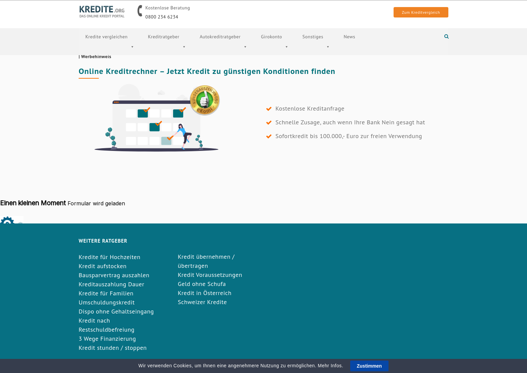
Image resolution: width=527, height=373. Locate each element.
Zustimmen (369, 366)
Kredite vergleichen (109, 49)
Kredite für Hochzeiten (109, 257)
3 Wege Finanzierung (107, 338)
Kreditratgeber (167, 49)
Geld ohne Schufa (202, 284)
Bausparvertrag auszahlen (114, 275)
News (349, 37)
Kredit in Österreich (205, 293)
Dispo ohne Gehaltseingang (116, 311)
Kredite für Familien (106, 293)
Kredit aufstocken (103, 266)
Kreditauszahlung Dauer (111, 284)
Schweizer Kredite (202, 302)
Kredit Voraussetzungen (210, 275)
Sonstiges (316, 49)
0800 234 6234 (162, 17)
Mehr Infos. (331, 365)
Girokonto (275, 49)
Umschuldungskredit (107, 302)
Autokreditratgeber (223, 49)
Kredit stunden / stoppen (113, 347)
